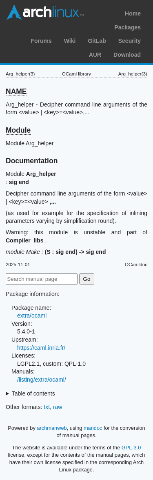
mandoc (93, 428)
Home (133, 13)
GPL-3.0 (131, 447)
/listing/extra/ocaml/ (41, 379)
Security (129, 41)
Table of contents (33, 393)
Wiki (70, 41)
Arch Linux (45, 12)
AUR (95, 54)
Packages (127, 27)
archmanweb (52, 428)
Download (127, 54)
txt (47, 407)
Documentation (32, 161)
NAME (16, 91)
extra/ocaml (32, 315)
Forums (41, 41)
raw (57, 407)
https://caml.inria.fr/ (41, 347)
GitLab (97, 41)
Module (18, 130)
